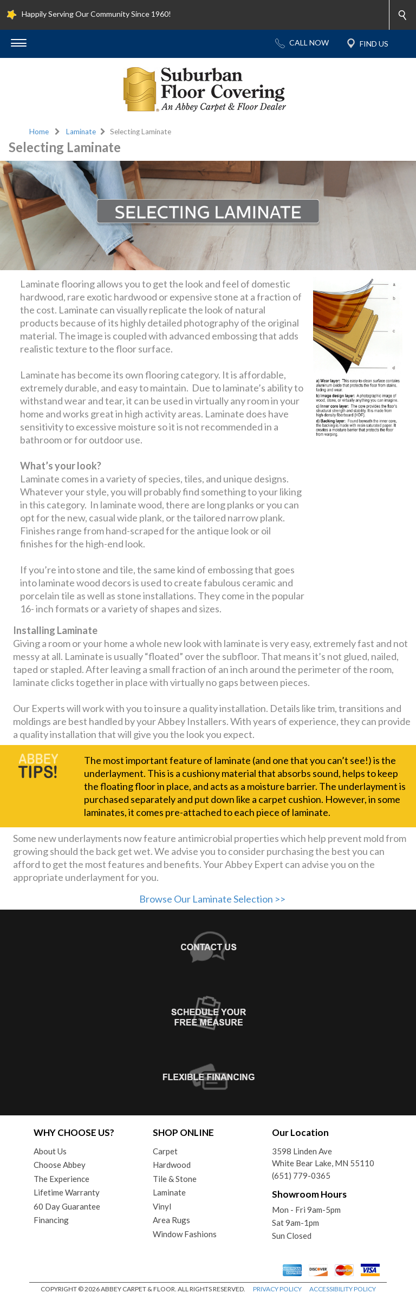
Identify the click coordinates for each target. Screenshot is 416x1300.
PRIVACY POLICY (277, 1289)
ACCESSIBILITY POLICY (342, 1289)
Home (39, 131)
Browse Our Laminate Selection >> (212, 899)
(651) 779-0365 (301, 1175)
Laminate (81, 131)
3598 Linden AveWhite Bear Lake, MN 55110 (323, 1157)
